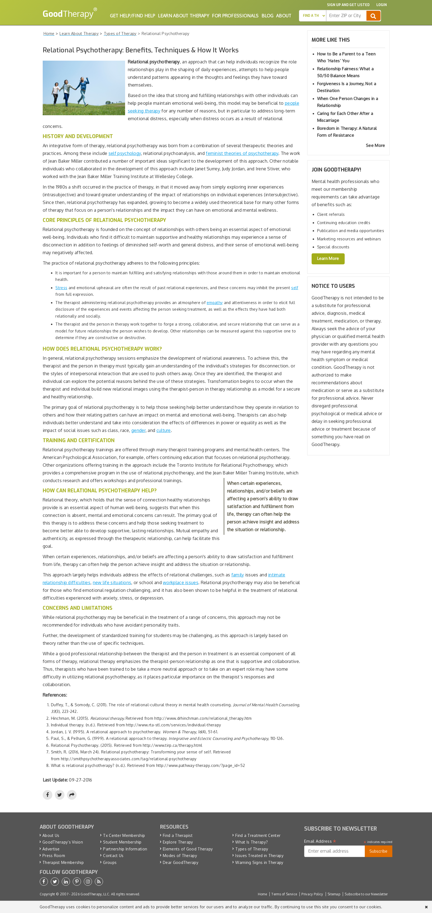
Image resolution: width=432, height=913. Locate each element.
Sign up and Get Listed (348, 5)
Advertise (51, 849)
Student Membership (122, 842)
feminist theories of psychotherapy (242, 153)
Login (381, 5)
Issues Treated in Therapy (259, 855)
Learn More (328, 258)
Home (262, 894)
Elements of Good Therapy (188, 849)
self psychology (125, 153)
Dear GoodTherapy (180, 862)
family (237, 575)
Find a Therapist (178, 835)
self (294, 287)
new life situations (112, 582)
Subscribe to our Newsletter (366, 894)
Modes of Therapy (180, 855)
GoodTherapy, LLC (94, 894)
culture (163, 430)
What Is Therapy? (251, 842)
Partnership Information (125, 849)
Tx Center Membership (124, 835)
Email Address (320, 841)
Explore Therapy (178, 842)
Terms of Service (284, 894)
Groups (110, 862)
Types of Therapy (251, 849)
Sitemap (334, 894)
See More (375, 145)
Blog (267, 15)
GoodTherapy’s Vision (62, 842)
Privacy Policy (312, 894)
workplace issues (180, 582)
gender (138, 430)
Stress (61, 287)
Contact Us (113, 855)
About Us (50, 835)
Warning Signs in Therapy (259, 862)
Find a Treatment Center (257, 835)
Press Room (53, 855)
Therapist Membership (63, 862)
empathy (215, 302)
